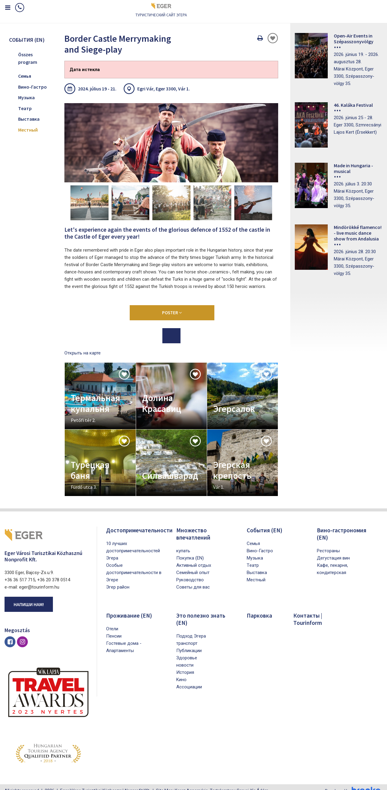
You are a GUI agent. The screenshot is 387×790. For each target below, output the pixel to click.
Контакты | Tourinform (308, 611)
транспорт (186, 635)
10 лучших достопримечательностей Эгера (133, 543)
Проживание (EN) (130, 607)
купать (183, 543)
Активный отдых (193, 557)
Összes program (27, 58)
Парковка (260, 607)
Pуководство (190, 572)
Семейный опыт (193, 564)
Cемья (24, 76)
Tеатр (25, 108)
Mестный (28, 130)
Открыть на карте (82, 345)
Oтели (112, 621)
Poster (172, 305)
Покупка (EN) (190, 550)
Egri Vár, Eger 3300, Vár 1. (163, 89)
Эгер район (117, 579)
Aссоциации (189, 679)
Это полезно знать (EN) (201, 611)
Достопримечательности (140, 522)
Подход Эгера (191, 628)
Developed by (353, 783)
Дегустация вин (333, 550)
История (185, 664)
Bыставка (29, 119)
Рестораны (328, 543)
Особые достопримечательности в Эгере (133, 565)
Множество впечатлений (193, 525)
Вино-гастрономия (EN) (342, 525)
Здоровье (186, 650)
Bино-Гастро (32, 87)
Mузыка (26, 97)
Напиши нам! (29, 597)
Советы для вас (193, 579)
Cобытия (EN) (265, 522)
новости (185, 657)
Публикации (189, 642)
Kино (181, 671)
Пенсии (114, 628)
